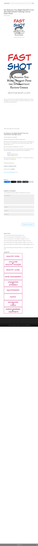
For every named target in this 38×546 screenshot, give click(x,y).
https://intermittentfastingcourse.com (11, 172)
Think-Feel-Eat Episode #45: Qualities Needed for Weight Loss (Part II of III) (18, 242)
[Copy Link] (25, 182)
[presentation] (13, 219)
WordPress (28, 325)
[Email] (19, 182)
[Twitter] (13, 182)
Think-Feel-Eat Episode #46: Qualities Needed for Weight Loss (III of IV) (17, 240)
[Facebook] (7, 182)
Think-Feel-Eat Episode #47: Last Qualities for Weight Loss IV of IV (16, 238)
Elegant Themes (16, 325)
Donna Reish (7, 15)
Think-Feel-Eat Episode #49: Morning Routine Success (14, 235)
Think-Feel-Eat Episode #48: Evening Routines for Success (15, 237)
